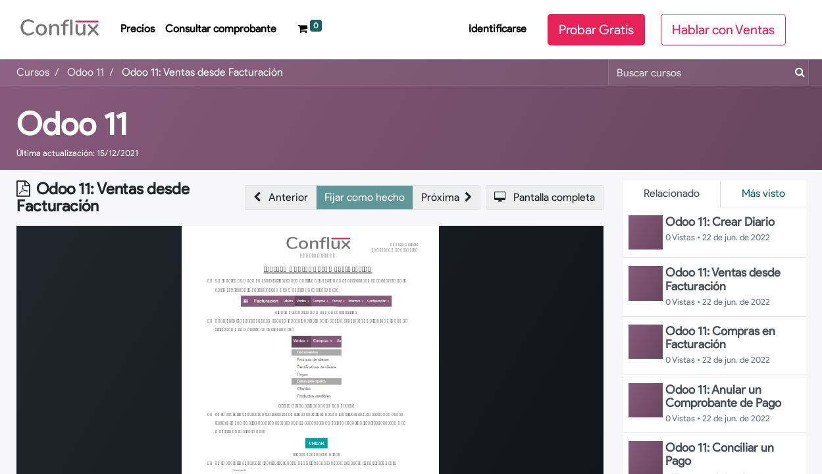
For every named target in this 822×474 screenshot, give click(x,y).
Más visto (763, 193)
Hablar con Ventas (723, 30)
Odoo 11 (71, 124)
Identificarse (498, 28)
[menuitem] (137, 29)
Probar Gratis (596, 30)
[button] (281, 197)
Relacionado (672, 193)
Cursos (32, 72)
